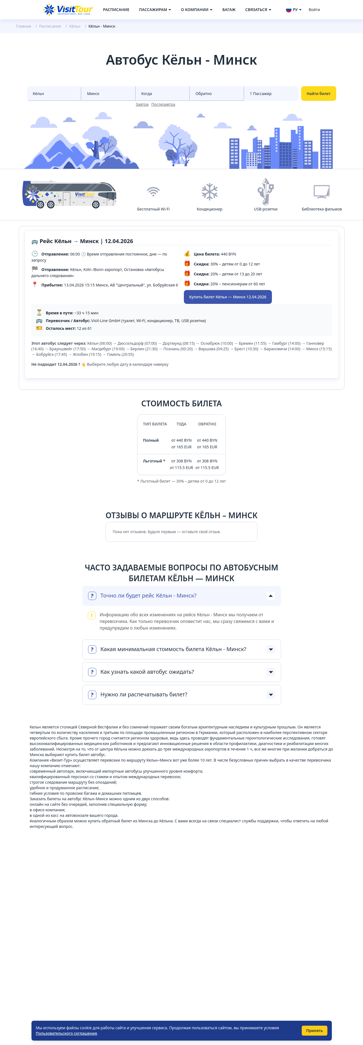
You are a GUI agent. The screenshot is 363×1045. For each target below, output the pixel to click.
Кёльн (75, 26)
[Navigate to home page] (68, 9)
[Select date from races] (163, 93)
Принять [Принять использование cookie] (314, 1030)
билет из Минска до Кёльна (147, 820)
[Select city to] (108, 93)
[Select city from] (54, 93)
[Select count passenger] (271, 93)
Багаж (228, 9)
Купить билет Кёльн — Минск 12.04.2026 (227, 296)
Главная (23, 26)
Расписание (116, 9)
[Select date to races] (217, 93)
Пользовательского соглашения (66, 1033)
